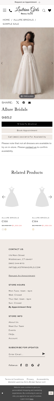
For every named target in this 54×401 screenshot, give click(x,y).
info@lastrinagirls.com (24, 267)
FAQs (11, 334)
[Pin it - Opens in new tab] (23, 102)
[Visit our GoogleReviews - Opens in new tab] (32, 365)
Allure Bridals (23, 19)
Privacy (30, 379)
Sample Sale (11, 23)
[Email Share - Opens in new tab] (29, 102)
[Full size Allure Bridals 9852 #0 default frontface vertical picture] (27, 63)
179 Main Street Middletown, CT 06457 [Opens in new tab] (20, 257)
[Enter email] (27, 354)
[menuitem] (4, 10)
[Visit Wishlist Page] (50, 10)
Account (13, 338)
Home (6, 19)
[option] (27, 63)
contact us (30, 147)
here (31, 399)
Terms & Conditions (14, 379)
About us (13, 322)
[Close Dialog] (2, 393)
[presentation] (12, 197)
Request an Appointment (22, 275)
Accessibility (43, 379)
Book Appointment (27, 130)
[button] (4, 10)
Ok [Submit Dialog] (51, 393)
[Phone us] (10, 10)
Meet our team (16, 326)
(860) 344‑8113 (16, 263)
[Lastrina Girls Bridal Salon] (27, 10)
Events (12, 330)
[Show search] (44, 10)
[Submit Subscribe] (43, 354)
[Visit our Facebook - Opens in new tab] (21, 365)
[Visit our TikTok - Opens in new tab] (38, 365)
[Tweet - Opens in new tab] (17, 102)
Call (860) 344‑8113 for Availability (27, 136)
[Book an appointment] (27, 2)
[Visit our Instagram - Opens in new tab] (26, 365)
